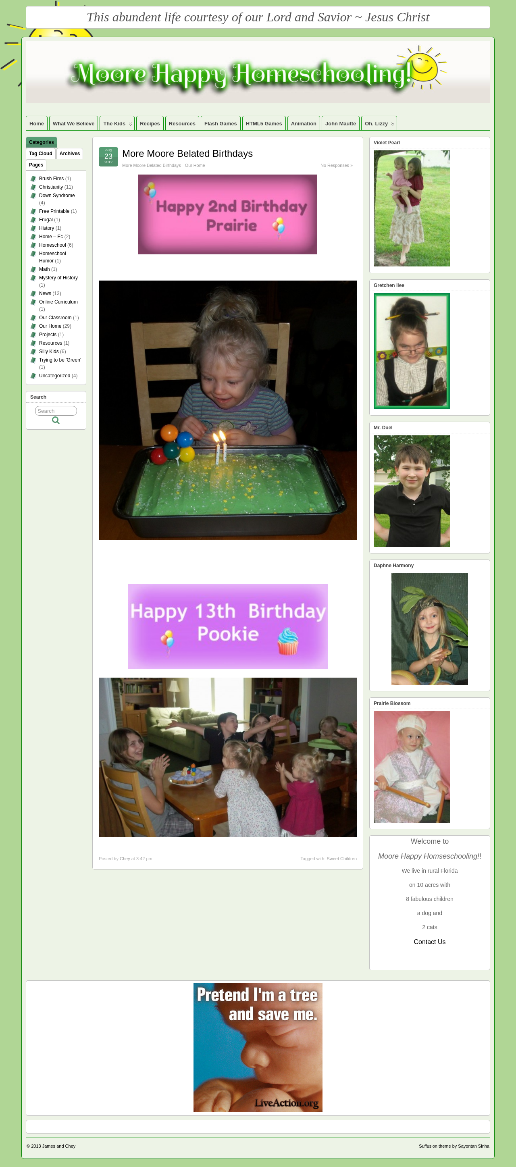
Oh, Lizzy (380, 125)
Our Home (195, 165)
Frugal (46, 220)
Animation (303, 124)
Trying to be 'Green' (60, 360)
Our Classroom (55, 317)
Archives (70, 153)
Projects (47, 334)
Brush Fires (51, 178)
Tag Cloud (40, 153)
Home (36, 124)
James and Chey (59, 1146)
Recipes (150, 124)
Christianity (51, 187)
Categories (41, 142)
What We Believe (73, 124)
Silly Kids (49, 351)
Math (44, 269)
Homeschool (52, 245)
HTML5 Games (264, 124)
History (46, 228)
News (45, 293)
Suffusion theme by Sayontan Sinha (454, 1146)
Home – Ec (51, 236)
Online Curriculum (58, 302)
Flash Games (220, 124)
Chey (125, 858)
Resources (182, 124)
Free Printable (54, 211)
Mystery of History (58, 278)
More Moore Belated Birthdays (187, 153)
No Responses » (336, 165)
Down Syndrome (57, 195)
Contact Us (429, 941)
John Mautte (340, 124)
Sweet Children (342, 858)
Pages (36, 165)
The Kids (117, 125)
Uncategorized (54, 376)
